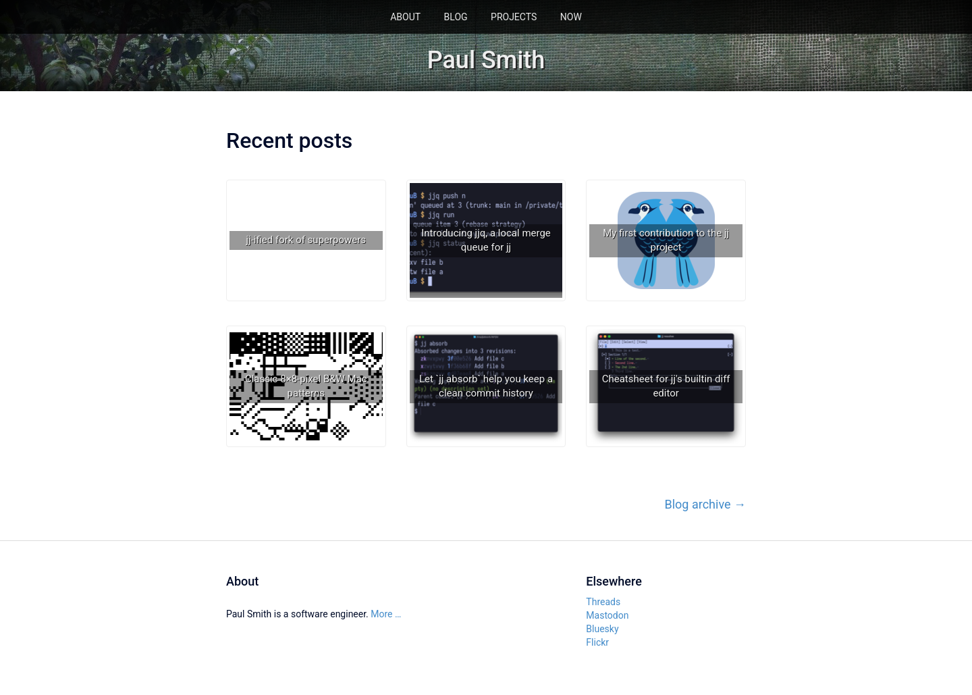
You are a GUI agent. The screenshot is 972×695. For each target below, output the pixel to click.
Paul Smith (486, 60)
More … (386, 614)
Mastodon (607, 615)
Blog (456, 16)
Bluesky (602, 628)
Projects (514, 16)
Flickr (597, 642)
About (405, 16)
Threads (603, 601)
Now (571, 16)
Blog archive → (705, 504)
